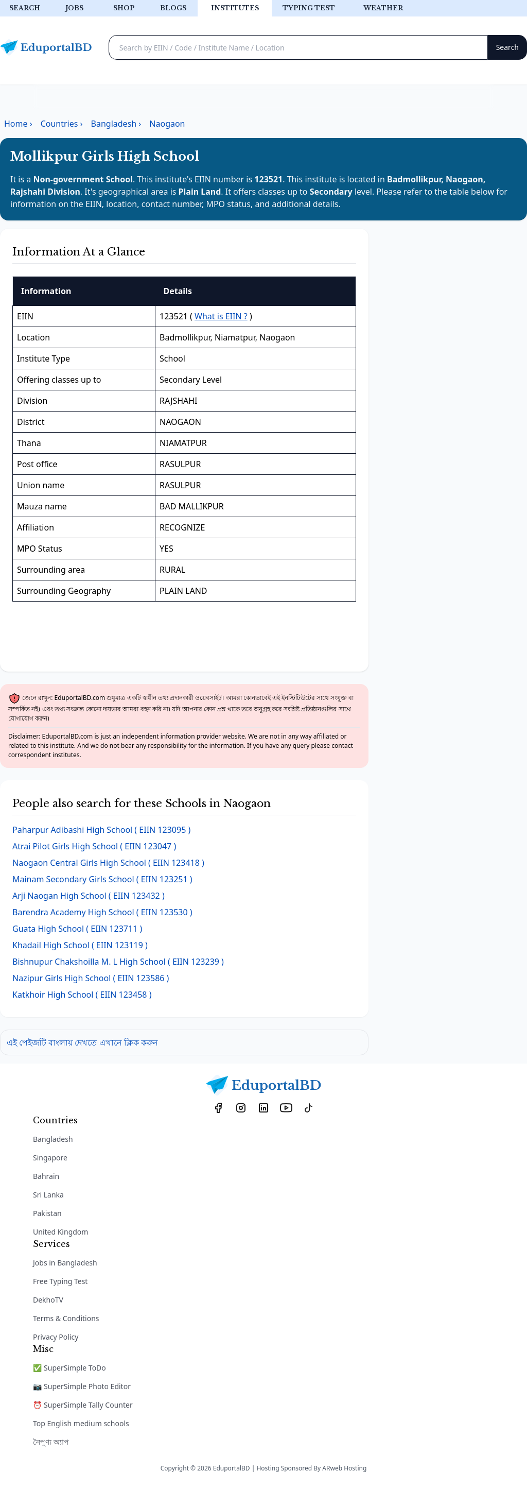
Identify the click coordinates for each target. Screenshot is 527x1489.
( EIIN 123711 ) (77, 928)
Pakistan (47, 1213)
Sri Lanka (48, 1195)
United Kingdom (60, 1232)
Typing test (309, 8)
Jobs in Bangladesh (65, 1263)
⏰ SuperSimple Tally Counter (83, 1405)
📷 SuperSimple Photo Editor (82, 1386)
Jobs (74, 8)
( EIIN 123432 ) (88, 895)
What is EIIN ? (221, 316)
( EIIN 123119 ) (80, 945)
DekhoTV (48, 1300)
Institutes (235, 8)
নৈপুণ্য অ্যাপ (51, 1442)
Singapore (50, 1157)
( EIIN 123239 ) (118, 961)
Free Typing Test (60, 1281)
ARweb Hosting (344, 1468)
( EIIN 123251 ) (102, 879)
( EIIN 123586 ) (90, 978)
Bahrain (46, 1176)
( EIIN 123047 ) (94, 846)
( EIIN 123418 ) (108, 862)
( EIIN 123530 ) (102, 912)
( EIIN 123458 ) (81, 994)
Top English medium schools (81, 1423)
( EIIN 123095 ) (101, 829)
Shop (123, 8)
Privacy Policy (55, 1337)
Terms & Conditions (66, 1318)
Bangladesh (53, 1139)
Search (24, 8)
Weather (383, 8)
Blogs (173, 8)
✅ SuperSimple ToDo (69, 1368)
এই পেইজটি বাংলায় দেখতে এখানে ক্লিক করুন (82, 1042)
